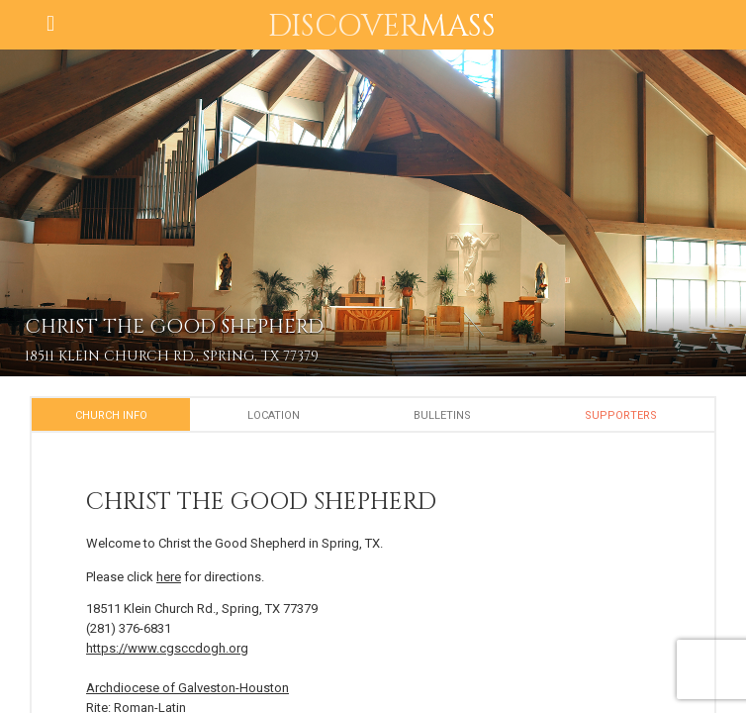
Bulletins (442, 415)
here (168, 576)
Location (273, 415)
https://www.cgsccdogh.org (167, 648)
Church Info (111, 415)
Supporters (621, 415)
